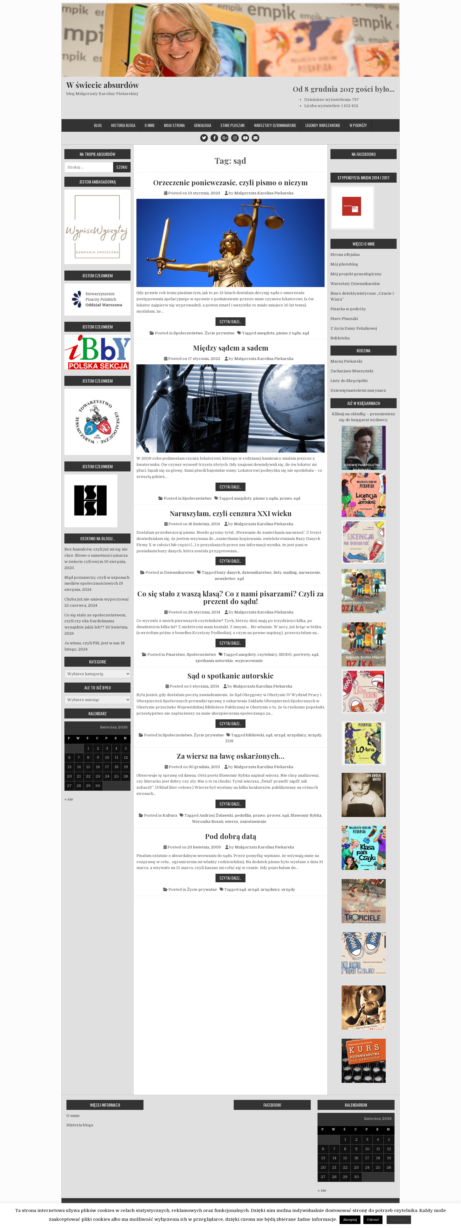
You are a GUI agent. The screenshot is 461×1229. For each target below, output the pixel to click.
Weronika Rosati (207, 821)
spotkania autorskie (214, 660)
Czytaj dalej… (232, 321)
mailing (290, 572)
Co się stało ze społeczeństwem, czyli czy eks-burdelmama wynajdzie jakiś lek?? (95, 621)
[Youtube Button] (245, 138)
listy (277, 572)
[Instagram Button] (235, 138)
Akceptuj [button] (350, 1220)
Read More (398, 1220)
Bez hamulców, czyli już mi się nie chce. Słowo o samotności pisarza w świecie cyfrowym (96, 555)
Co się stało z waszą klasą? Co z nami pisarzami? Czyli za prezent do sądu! (230, 597)
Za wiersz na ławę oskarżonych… (231, 756)
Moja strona (174, 125)
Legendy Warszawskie (322, 125)
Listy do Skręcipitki (349, 380)
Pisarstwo (175, 654)
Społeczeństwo (188, 333)
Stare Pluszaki (233, 125)
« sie (68, 799)
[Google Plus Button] (224, 138)
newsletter (225, 578)
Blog (98, 125)
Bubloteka (340, 338)
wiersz (231, 821)
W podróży (358, 125)
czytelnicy (267, 654)
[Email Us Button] (255, 138)
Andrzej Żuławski (216, 815)
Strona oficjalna (345, 254)
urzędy (314, 735)
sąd (306, 333)
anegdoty (242, 498)
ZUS (229, 741)
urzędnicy (296, 735)
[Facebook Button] (214, 138)
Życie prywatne (220, 333)
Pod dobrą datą (230, 836)
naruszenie (309, 572)
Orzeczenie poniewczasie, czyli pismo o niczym (230, 182)
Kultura (170, 815)
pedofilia (243, 815)
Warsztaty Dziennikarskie (275, 125)
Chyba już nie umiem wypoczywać (96, 599)
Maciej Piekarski (346, 361)
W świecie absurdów (102, 85)
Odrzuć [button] (373, 1220)
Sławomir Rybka (305, 815)
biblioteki (255, 735)
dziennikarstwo (257, 572)
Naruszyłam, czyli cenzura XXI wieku (231, 513)
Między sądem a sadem (230, 347)
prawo (286, 498)
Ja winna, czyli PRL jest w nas (92, 643)
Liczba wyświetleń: (322, 106)
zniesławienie (253, 821)
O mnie (150, 125)
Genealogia (202, 125)
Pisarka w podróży (348, 309)
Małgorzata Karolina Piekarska (263, 193)
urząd (279, 735)
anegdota (265, 333)
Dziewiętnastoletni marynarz (358, 390)
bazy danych (228, 572)
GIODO (285, 654)
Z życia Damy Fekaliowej (353, 328)
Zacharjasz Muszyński (351, 371)
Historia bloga (123, 125)
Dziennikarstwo (179, 572)
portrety (301, 654)
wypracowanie (249, 660)
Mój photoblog (344, 264)
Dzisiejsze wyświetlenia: (328, 99)
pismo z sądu (288, 333)
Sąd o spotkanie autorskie (230, 675)
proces (273, 815)
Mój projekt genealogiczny (356, 274)
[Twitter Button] (204, 138)
